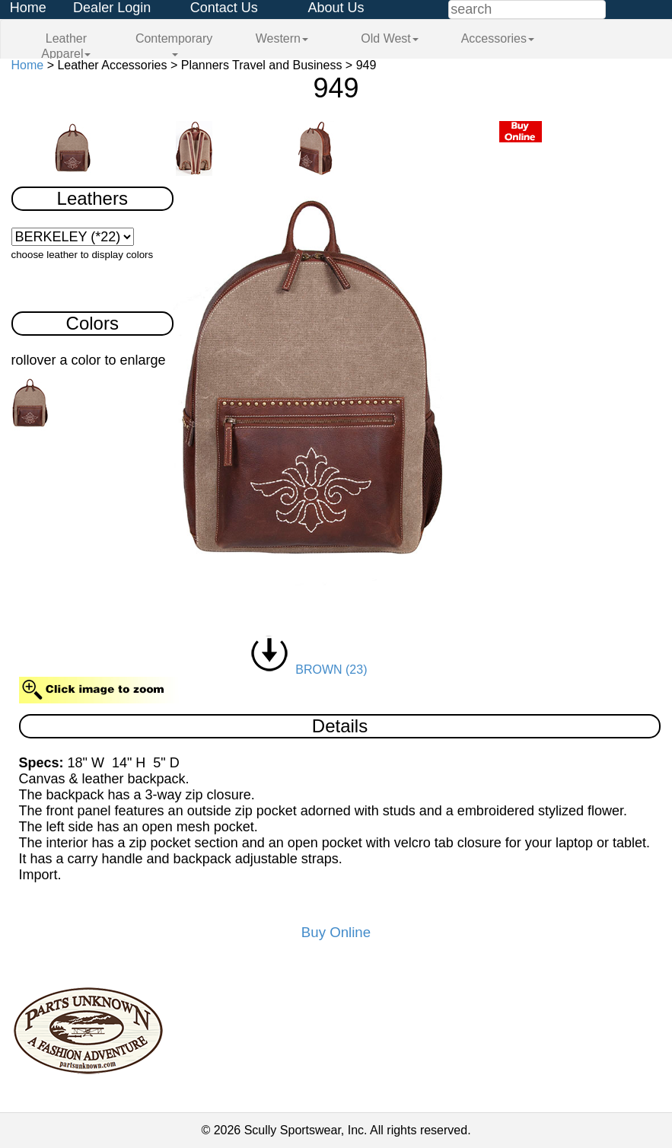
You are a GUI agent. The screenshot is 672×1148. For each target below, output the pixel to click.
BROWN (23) (308, 669)
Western (282, 38)
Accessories (497, 38)
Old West (390, 38)
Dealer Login (112, 7)
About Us (335, 7)
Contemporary (173, 44)
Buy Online (336, 932)
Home (28, 7)
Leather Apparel (66, 46)
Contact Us (224, 7)
